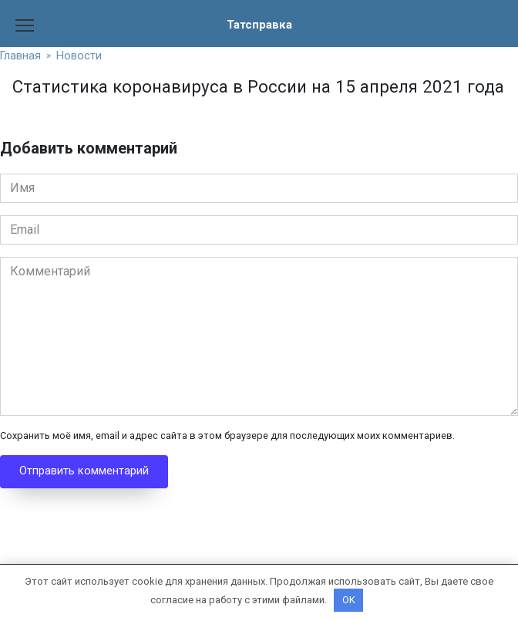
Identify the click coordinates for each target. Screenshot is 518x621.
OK (348, 600)
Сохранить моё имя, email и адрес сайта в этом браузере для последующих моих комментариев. (227, 435)
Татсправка (259, 24)
